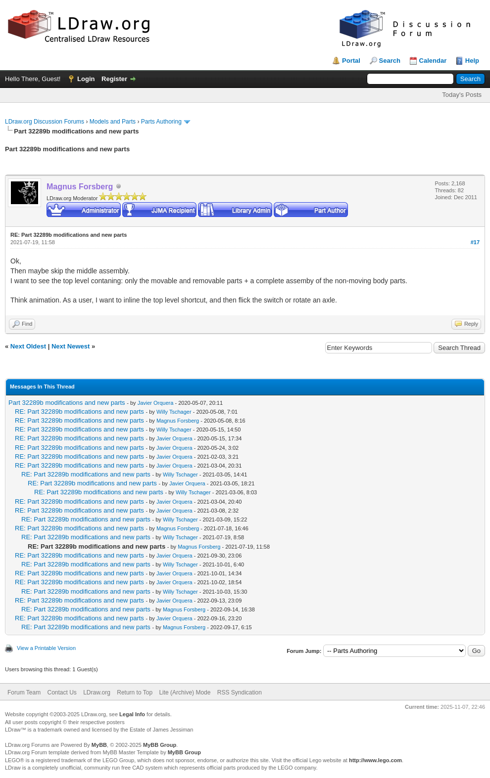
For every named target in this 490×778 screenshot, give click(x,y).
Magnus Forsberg (177, 421)
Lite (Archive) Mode (184, 692)
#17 (475, 242)
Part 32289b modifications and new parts (66, 402)
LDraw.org (96, 692)
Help (472, 60)
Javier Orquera (156, 403)
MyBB (99, 745)
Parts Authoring (161, 121)
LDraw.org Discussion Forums (44, 121)
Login (86, 79)
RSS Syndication (239, 692)
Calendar (433, 60)
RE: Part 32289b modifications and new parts (79, 411)
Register (114, 79)
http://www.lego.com (375, 760)
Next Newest (70, 346)
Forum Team (24, 692)
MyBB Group (159, 745)
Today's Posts (462, 94)
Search (389, 60)
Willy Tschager (174, 412)
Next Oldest (28, 346)
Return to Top (134, 692)
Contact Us (61, 692)
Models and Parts (113, 121)
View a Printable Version (46, 648)
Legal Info (132, 714)
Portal (351, 60)
